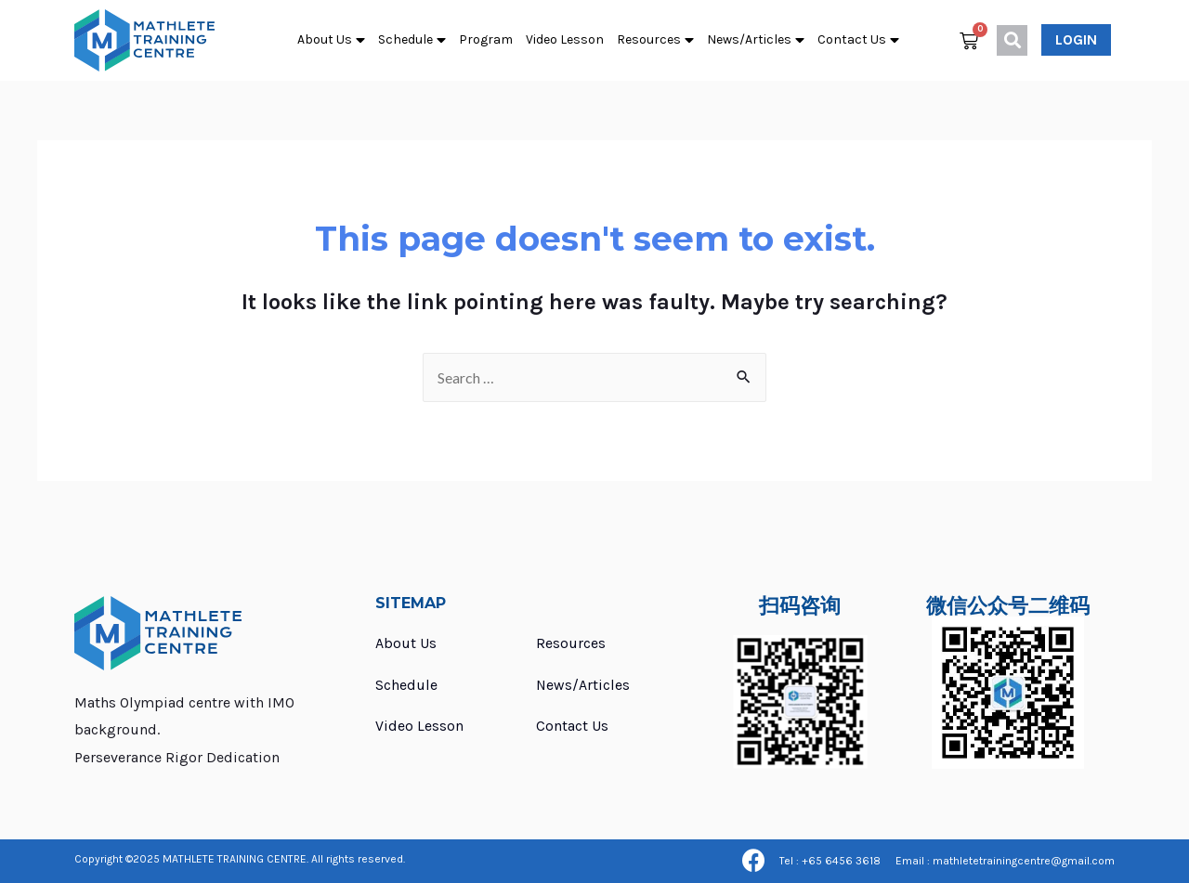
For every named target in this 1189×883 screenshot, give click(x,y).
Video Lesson (565, 39)
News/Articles (755, 40)
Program (486, 39)
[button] (1076, 40)
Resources (655, 40)
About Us (331, 40)
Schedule (412, 40)
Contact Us (858, 40)
